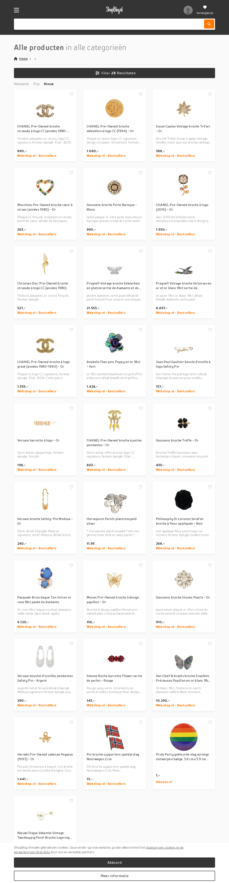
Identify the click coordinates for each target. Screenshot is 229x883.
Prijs (36, 84)
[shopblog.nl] (114, 10)
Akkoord (114, 862)
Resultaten (115, 73)
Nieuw (49, 84)
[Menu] (16, 10)
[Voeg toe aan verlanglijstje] (71, 94)
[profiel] (188, 10)
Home (21, 59)
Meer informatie (114, 876)
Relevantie (21, 84)
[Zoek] (209, 23)
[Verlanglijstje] (205, 10)
